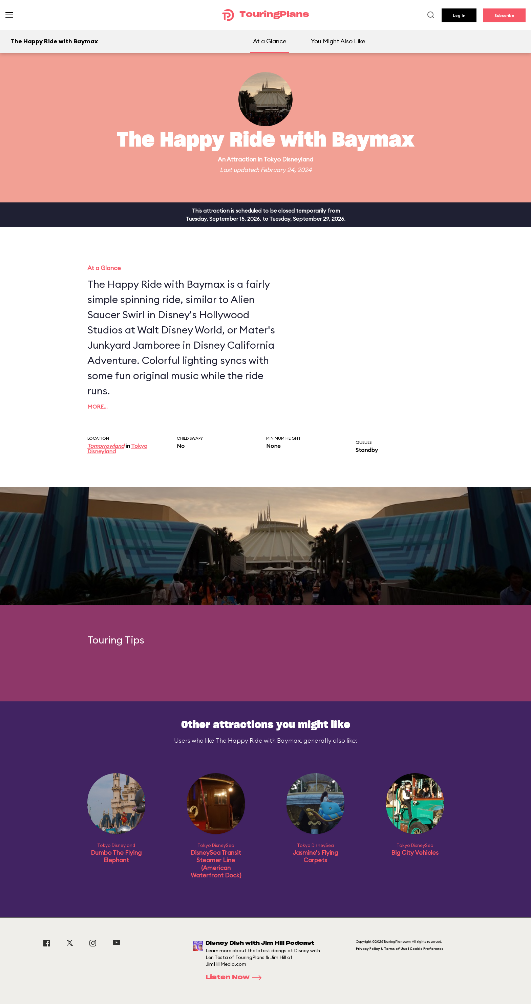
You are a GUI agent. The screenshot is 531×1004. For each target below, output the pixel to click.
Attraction (241, 159)
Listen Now (236, 978)
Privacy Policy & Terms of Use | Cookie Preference (400, 948)
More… (97, 406)
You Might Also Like (338, 41)
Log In (459, 15)
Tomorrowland (105, 445)
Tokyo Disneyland (288, 159)
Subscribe (504, 15)
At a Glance (269, 41)
